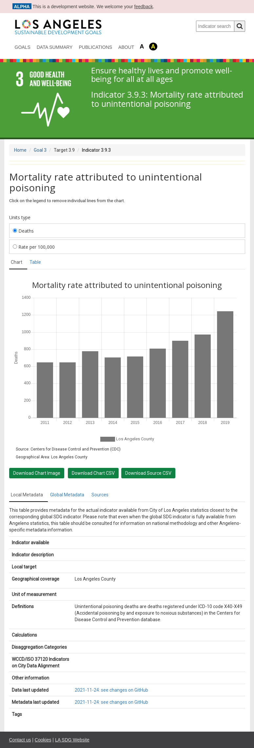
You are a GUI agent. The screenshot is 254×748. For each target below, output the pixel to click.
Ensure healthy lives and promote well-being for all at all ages (161, 75)
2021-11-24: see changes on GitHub (111, 690)
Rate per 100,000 (34, 247)
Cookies (43, 739)
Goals (22, 47)
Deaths (23, 231)
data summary (55, 47)
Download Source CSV (148, 473)
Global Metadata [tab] (67, 494)
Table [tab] (35, 262)
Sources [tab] (99, 494)
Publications (95, 47)
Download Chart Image (36, 473)
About (126, 47)
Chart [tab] (16, 262)
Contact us (20, 739)
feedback (143, 6)
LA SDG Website (72, 739)
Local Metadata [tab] (27, 494)
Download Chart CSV (93, 473)
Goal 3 (40, 150)
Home (20, 150)
